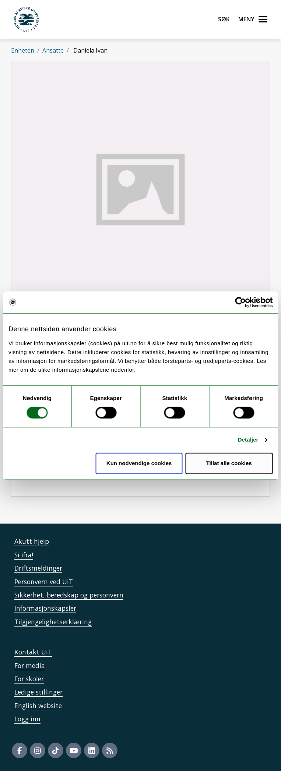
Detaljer (248, 440)
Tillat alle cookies (229, 463)
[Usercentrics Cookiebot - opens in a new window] (240, 302)
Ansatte (53, 50)
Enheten (22, 50)
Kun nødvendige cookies (139, 463)
